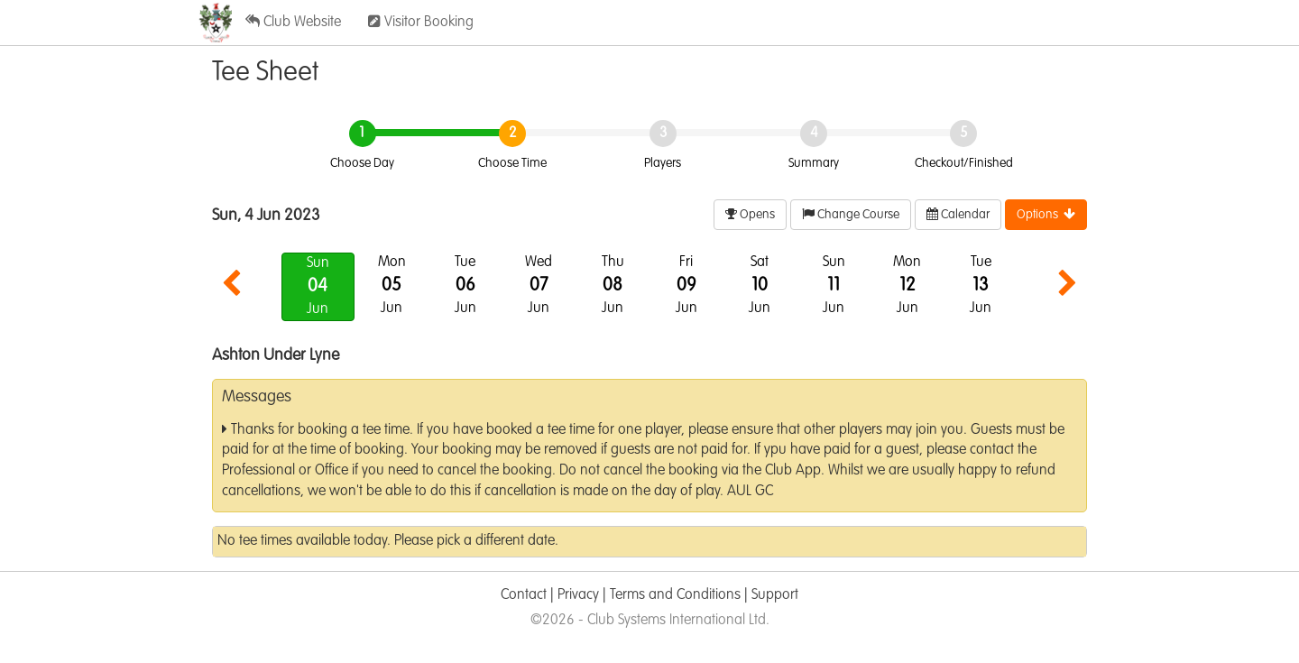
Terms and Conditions (675, 595)
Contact (524, 595)
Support (774, 595)
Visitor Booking (421, 22)
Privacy (578, 595)
